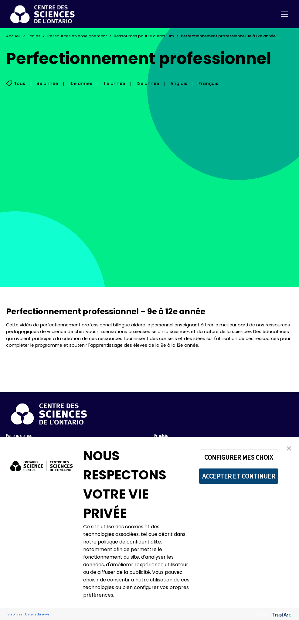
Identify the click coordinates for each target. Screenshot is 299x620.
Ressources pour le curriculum (144, 36)
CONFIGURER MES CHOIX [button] (238, 457)
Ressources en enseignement (77, 36)
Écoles (34, 36)
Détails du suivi (37, 614)
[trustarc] (281, 614)
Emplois (161, 435)
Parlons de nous (20, 435)
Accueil (13, 36)
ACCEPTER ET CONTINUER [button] (238, 476)
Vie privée (15, 614)
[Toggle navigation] (284, 14)
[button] (289, 448)
